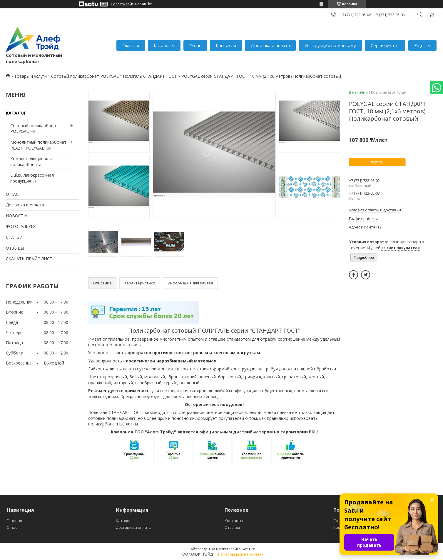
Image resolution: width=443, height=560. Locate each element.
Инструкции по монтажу (330, 45)
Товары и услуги (30, 76)
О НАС (12, 194)
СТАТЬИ (14, 237)
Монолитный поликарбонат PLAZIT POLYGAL (38, 145)
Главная (130, 45)
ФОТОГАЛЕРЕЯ (21, 226)
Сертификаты (385, 45)
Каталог (162, 45)
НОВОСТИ (16, 215)
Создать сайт (122, 4)
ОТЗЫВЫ (15, 248)
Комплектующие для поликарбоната (31, 161)
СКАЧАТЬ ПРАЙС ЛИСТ (29, 258)
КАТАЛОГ (16, 113)
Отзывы (232, 527)
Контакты (226, 45)
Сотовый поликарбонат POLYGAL (85, 76)
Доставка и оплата (270, 45)
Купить (377, 162)
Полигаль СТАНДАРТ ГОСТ (150, 76)
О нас (195, 45)
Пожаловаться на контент (240, 554)
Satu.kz (248, 548)
